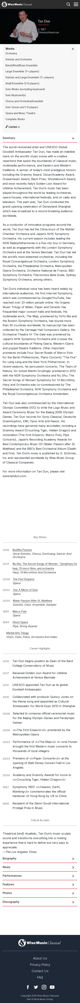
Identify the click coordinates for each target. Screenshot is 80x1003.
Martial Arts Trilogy (17, 633)
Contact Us (40, 971)
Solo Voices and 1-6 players (21, 107)
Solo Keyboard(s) (15, 95)
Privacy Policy (40, 964)
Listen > (14, 127)
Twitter (36, 987)
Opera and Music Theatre (20, 113)
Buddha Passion (22, 550)
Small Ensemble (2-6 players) (22, 83)
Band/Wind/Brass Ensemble (21, 65)
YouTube (52, 987)
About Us (40, 958)
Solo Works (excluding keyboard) (25, 89)
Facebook (28, 987)
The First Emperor (24, 579)
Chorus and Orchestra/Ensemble (24, 101)
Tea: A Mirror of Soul (25, 590)
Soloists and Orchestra (18, 59)
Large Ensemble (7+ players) (22, 71)
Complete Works (15, 119)
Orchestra (11, 53)
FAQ (40, 977)
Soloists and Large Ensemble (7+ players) (29, 77)
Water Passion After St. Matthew (32, 600)
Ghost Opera (20, 622)
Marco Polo (20, 611)
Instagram (44, 987)
